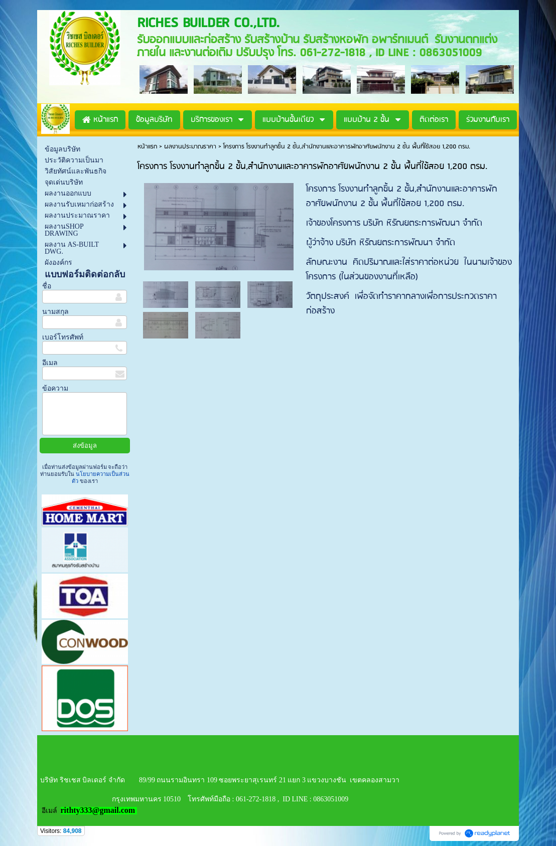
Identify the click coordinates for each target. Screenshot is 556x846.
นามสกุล (55, 311)
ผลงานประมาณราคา (190, 146)
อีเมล (50, 363)
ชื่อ (46, 286)
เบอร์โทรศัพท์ (62, 337)
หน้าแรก (147, 146)
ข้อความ (55, 388)
